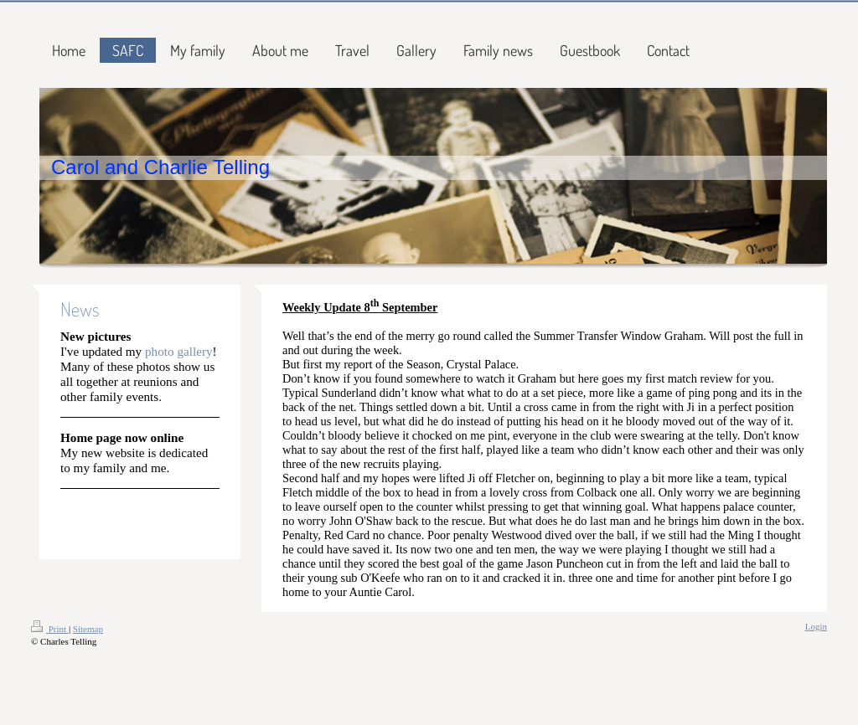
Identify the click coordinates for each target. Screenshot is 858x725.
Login (816, 626)
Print (50, 629)
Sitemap (88, 629)
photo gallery (179, 351)
